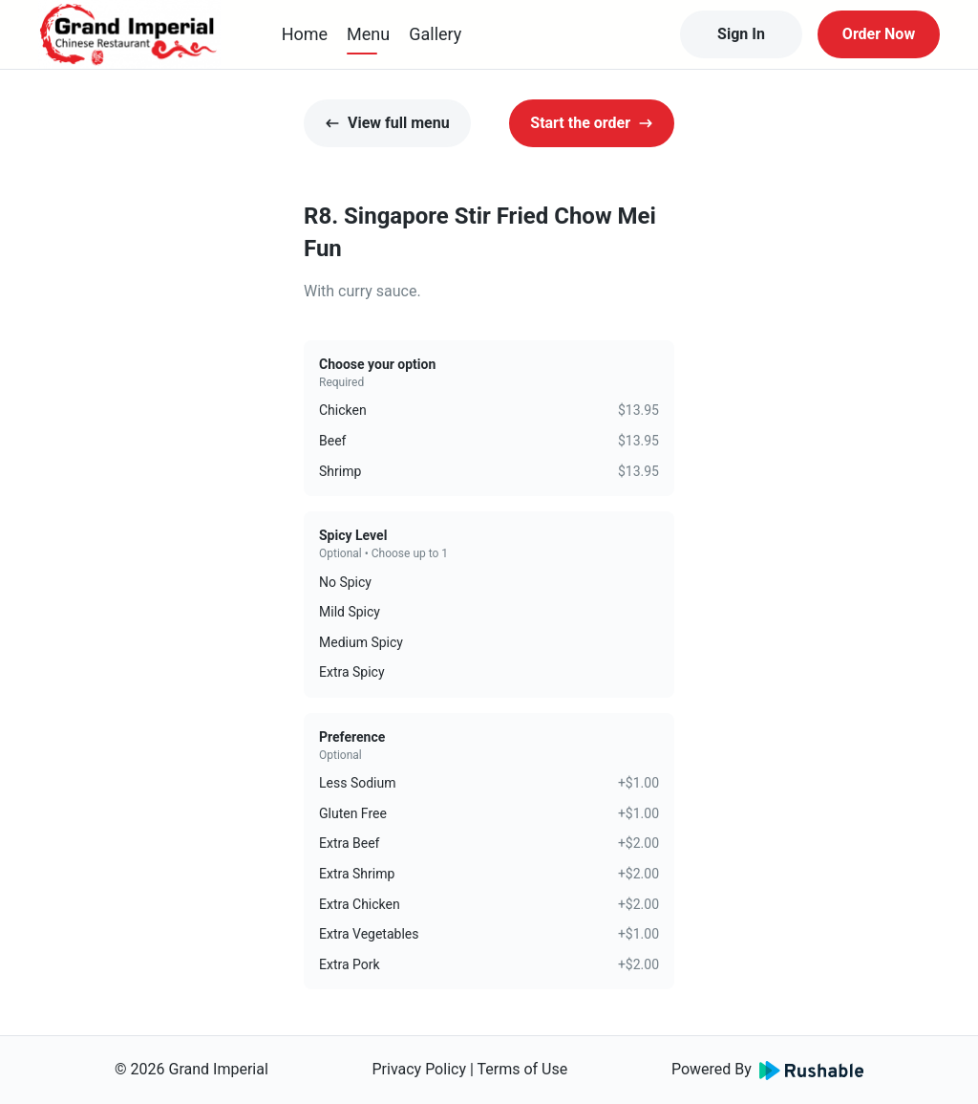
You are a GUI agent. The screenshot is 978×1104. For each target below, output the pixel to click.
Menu (368, 34)
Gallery (435, 34)
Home (305, 34)
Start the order (591, 123)
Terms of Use (523, 1069)
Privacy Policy (419, 1069)
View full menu (387, 123)
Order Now (878, 34)
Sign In (741, 34)
